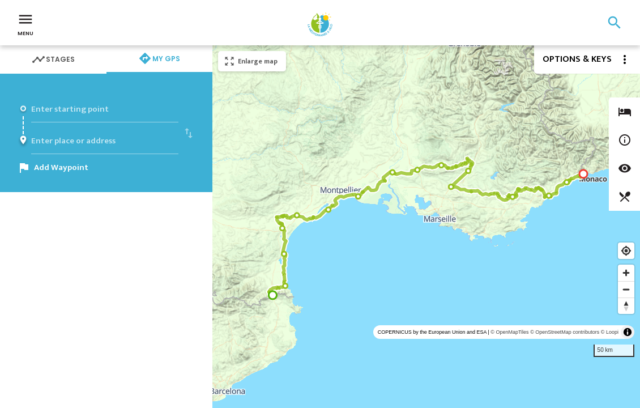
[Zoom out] (626, 289)
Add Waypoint (61, 167)
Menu (25, 24)
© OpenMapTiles (509, 332)
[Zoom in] (626, 273)
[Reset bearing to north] (626, 306)
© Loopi (609, 332)
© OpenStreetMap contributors (564, 332)
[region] (426, 226)
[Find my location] (626, 251)
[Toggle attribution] (627, 332)
